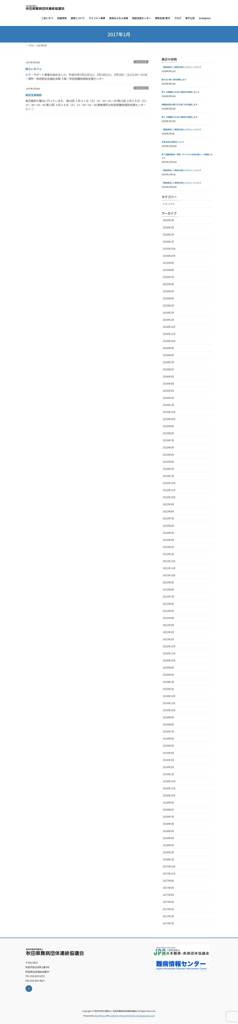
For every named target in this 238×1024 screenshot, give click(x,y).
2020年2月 (168, 682)
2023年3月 (168, 469)
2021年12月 (169, 561)
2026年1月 (168, 241)
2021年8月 (168, 589)
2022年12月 (169, 483)
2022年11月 (169, 490)
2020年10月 (169, 660)
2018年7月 (168, 816)
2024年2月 (168, 397)
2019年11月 (169, 703)
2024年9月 (168, 348)
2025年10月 (169, 255)
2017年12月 (169, 866)
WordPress (100, 1015)
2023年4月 (168, 461)
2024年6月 (168, 369)
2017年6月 (168, 887)
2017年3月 (168, 909)
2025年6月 (168, 284)
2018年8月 (168, 809)
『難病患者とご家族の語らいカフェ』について (181, 67)
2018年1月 (168, 859)
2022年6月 (168, 525)
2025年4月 (168, 298)
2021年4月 (168, 618)
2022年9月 (168, 504)
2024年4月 (168, 383)
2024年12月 (169, 326)
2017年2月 (168, 916)
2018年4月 (168, 838)
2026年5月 (168, 220)
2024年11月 (169, 334)
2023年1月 (168, 476)
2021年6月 (168, 603)
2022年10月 (169, 497)
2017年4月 (168, 902)
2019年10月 (169, 710)
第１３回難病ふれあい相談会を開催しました (180, 92)
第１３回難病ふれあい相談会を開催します (180, 117)
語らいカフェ (33, 69)
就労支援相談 (33, 95)
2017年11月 (169, 873)
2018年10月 (169, 795)
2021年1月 (168, 639)
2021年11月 (169, 568)
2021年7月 (168, 596)
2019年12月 (169, 696)
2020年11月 (169, 653)
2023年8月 (168, 433)
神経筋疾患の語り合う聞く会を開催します (180, 104)
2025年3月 (168, 305)
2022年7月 (168, 518)
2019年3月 (168, 760)
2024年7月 (168, 362)
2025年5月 (168, 291)
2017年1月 (168, 923)
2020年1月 (168, 689)
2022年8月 (168, 511)
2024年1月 (168, 405)
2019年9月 (168, 717)
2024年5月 (168, 376)
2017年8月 (168, 880)
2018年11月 (169, 788)
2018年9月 (168, 802)
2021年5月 (168, 611)
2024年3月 (168, 390)
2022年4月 (168, 540)
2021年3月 (168, 625)
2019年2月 (168, 767)
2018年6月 (168, 823)
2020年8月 (168, 667)
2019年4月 (168, 753)
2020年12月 (169, 646)
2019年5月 (168, 745)
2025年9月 (168, 263)
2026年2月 (168, 234)
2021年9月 (168, 582)
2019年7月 (168, 731)
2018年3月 (168, 845)
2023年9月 (168, 426)
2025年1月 (168, 319)
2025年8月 (168, 270)
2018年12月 (169, 781)
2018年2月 (168, 852)
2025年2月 (168, 312)
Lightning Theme (118, 1015)
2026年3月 (168, 227)
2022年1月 (168, 554)
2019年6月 (168, 738)
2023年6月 (168, 447)
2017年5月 (168, 894)
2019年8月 (168, 724)
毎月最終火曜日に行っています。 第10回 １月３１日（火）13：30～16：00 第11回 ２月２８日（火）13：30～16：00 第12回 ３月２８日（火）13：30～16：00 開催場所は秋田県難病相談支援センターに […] (86, 105)
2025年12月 (169, 248)
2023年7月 (168, 440)
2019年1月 (168, 774)
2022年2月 (168, 547)
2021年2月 (168, 632)
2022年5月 (168, 532)
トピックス (141, 61)
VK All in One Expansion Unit (141, 1015)
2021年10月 (169, 575)
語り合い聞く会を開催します (174, 79)
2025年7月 (168, 277)
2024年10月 (169, 341)
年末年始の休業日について (173, 142)
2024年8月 (168, 355)
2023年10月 (169, 419)
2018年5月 (168, 831)
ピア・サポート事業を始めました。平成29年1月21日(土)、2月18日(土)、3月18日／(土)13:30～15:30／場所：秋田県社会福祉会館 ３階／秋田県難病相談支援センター (86, 77)
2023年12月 (169, 412)
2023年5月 (168, 454)
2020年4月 (168, 674)
